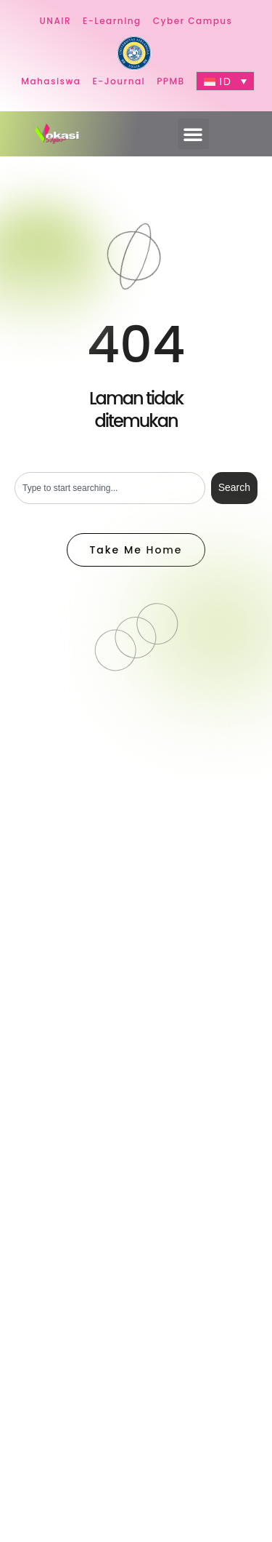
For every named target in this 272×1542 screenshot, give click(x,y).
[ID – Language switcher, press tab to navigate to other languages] (225, 81)
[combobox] (110, 488)
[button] (194, 134)
